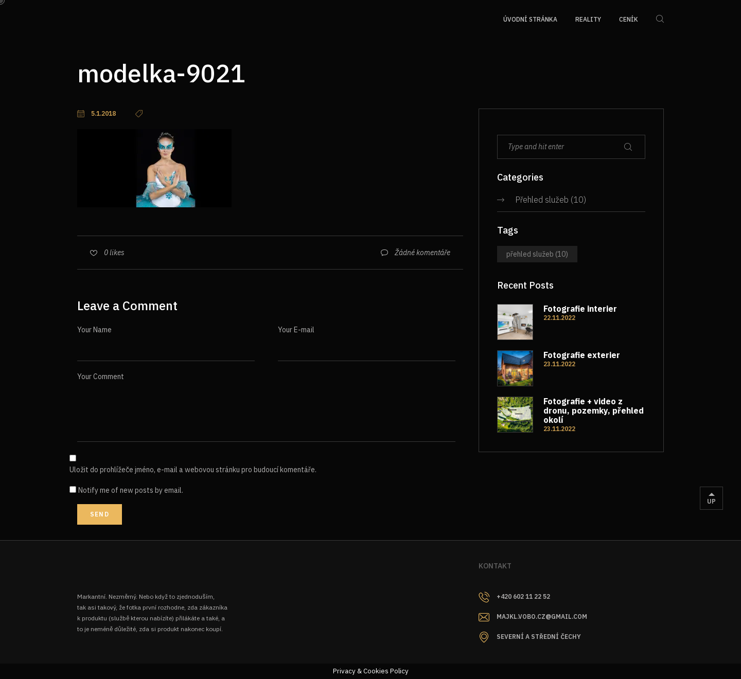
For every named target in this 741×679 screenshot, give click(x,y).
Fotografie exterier (581, 355)
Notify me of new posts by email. (130, 490)
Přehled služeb (542, 199)
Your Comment (100, 376)
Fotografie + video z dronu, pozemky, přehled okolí (593, 410)
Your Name (94, 329)
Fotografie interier (580, 308)
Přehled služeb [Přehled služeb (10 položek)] (537, 254)
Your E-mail (296, 329)
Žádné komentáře (422, 252)
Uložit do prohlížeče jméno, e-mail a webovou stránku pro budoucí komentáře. (192, 469)
